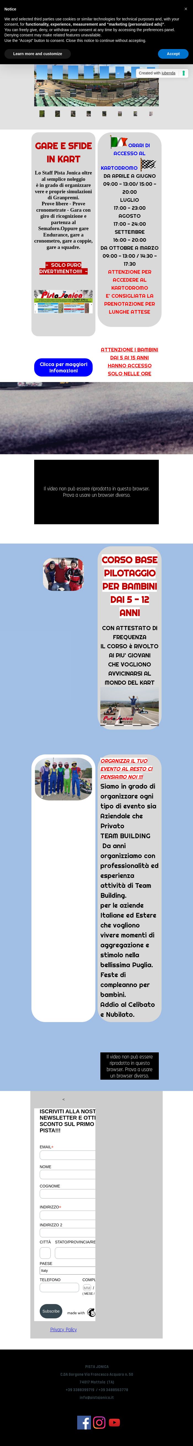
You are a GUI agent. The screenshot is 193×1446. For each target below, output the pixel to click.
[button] (185, 8)
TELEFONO (50, 1280)
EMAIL (46, 1147)
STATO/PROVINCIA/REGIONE (81, 1242)
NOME (45, 1167)
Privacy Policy (63, 1330)
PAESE (46, 1263)
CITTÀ (45, 1242)
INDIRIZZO (50, 1207)
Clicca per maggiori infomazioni (63, 367)
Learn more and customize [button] (37, 54)
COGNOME (50, 1186)
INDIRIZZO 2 (51, 1225)
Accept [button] (173, 54)
